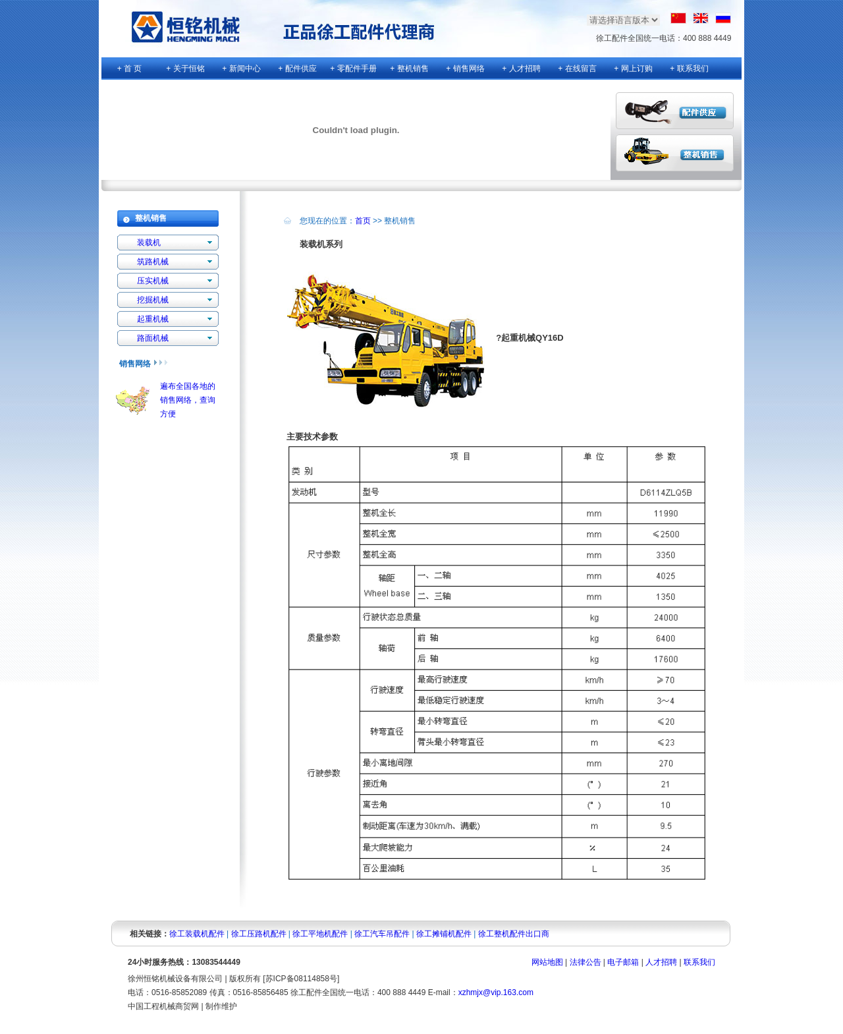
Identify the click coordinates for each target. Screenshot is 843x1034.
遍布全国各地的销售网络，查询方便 (187, 400)
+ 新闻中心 (241, 68)
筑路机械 (153, 261)
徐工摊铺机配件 (444, 933)
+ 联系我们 (689, 68)
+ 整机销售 (409, 68)
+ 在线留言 (577, 68)
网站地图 (547, 962)
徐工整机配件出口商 (513, 933)
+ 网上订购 (633, 68)
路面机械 (153, 338)
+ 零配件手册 (353, 68)
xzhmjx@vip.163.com (495, 992)
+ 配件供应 (297, 68)
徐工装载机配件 (197, 933)
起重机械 (153, 319)
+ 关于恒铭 (185, 68)
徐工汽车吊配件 (382, 933)
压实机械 (153, 280)
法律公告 (585, 962)
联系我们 (699, 962)
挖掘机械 (153, 299)
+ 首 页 (129, 68)
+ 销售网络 (465, 68)
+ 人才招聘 (521, 68)
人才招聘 (661, 962)
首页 (363, 220)
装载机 (149, 242)
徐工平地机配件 (320, 933)
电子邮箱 (623, 962)
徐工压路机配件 (258, 933)
